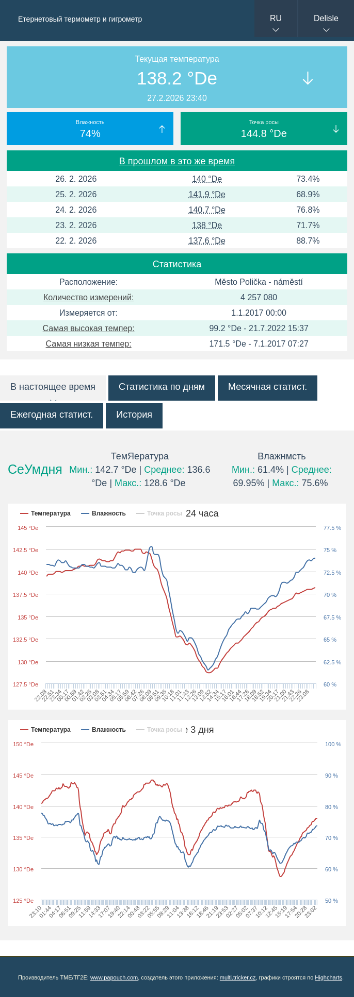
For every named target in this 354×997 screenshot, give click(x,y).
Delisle (326, 18)
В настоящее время (52, 387)
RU (276, 18)
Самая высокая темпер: (89, 328)
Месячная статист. (267, 387)
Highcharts (328, 977)
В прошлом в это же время (177, 161)
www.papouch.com (114, 977)
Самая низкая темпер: (89, 343)
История (134, 414)
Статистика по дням (162, 387)
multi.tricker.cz (238, 977)
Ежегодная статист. (51, 414)
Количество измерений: (88, 297)
